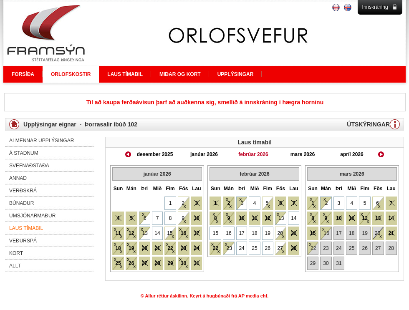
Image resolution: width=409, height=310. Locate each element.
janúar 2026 (204, 154)
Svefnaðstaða (29, 166)
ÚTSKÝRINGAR (368, 124)
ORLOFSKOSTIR (71, 74)
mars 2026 (302, 154)
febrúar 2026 (253, 154)
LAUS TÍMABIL (125, 74)
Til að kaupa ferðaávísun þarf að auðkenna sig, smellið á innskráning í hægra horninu (204, 102)
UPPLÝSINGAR (235, 74)
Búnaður (21, 203)
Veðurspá (23, 241)
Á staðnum (23, 153)
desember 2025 (155, 154)
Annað (18, 178)
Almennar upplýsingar (41, 141)
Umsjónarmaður (32, 216)
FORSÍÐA (23, 74)
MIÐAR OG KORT (180, 74)
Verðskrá (23, 191)
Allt (15, 266)
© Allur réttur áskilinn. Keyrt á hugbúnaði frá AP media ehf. (205, 295)
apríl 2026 (351, 154)
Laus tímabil (26, 228)
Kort (16, 253)
